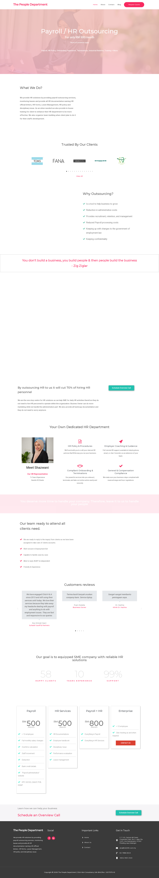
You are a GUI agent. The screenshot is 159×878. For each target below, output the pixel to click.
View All (79, 176)
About (103, 5)
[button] (66, 171)
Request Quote (134, 5)
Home (95, 5)
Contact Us (126, 743)
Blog (119, 5)
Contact (111, 5)
